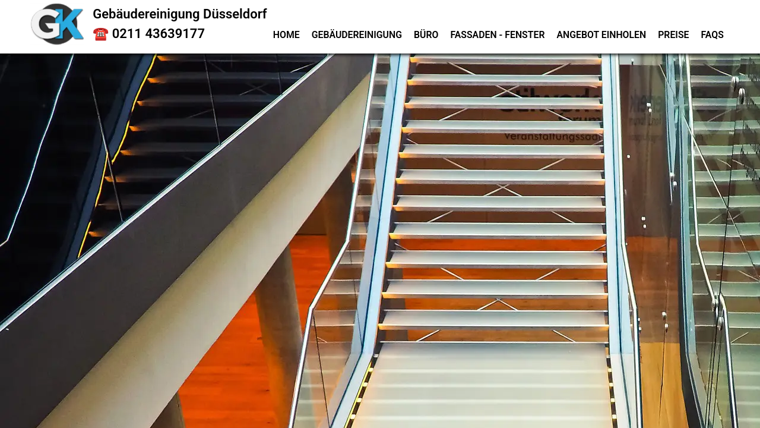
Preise (673, 34)
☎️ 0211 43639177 (149, 33)
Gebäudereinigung (357, 34)
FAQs (712, 34)
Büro (426, 34)
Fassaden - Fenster (497, 34)
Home (286, 34)
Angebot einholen (601, 34)
